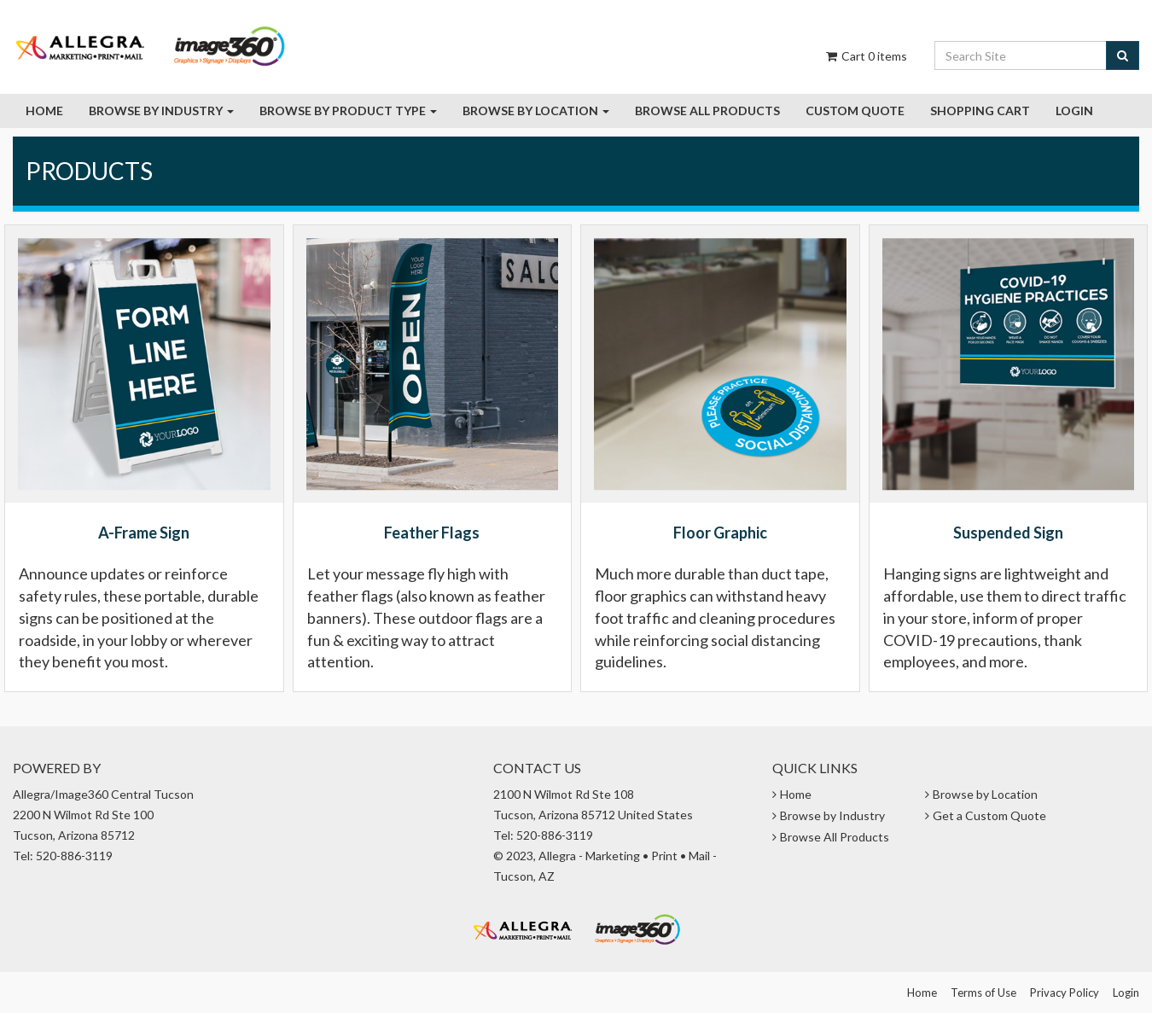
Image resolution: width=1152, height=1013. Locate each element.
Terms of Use (983, 992)
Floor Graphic (720, 532)
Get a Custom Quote (989, 815)
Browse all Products (707, 110)
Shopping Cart (980, 110)
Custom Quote (855, 110)
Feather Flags (432, 532)
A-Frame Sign (143, 532)
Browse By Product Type (348, 110)
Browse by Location (536, 110)
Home (44, 110)
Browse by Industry (161, 110)
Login (1074, 110)
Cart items (865, 56)
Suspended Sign (1008, 532)
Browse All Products (834, 837)
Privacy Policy (1064, 992)
